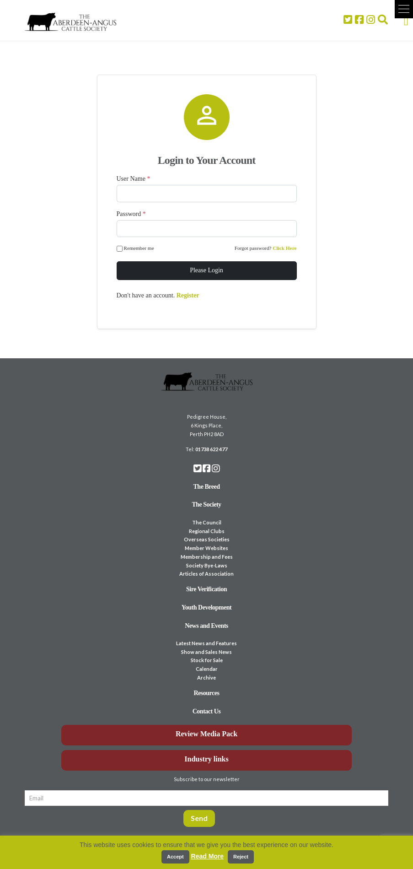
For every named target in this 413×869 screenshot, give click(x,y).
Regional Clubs (207, 531)
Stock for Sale (207, 660)
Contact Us (207, 711)
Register (188, 295)
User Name (133, 178)
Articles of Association (206, 574)
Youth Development (207, 607)
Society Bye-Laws (206, 565)
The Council (206, 522)
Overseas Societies (207, 539)
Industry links (206, 759)
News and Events (206, 625)
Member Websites (206, 548)
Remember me (136, 248)
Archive (206, 677)
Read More (207, 856)
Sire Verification (206, 589)
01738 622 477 (211, 449)
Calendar (207, 669)
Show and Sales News (206, 652)
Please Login (206, 270)
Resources (207, 693)
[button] (404, 9)
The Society (206, 504)
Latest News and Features (206, 643)
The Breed (206, 486)
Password (131, 214)
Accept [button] (175, 856)
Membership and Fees (207, 557)
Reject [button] (240, 856)
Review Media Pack (206, 734)
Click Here (284, 248)
